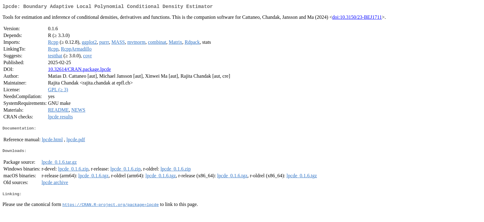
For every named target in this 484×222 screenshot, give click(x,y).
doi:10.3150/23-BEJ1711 (357, 18)
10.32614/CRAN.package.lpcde (79, 70)
